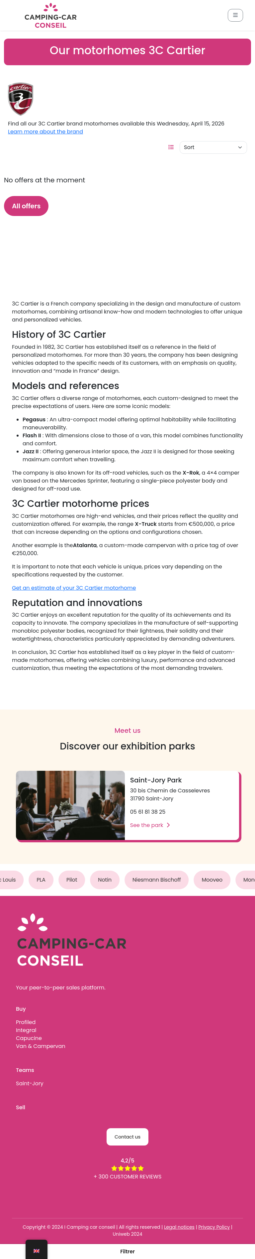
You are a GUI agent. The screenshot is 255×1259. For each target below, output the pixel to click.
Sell (20, 1107)
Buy (21, 1009)
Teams (25, 1070)
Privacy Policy (214, 1227)
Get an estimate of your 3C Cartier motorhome (74, 588)
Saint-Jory (29, 1083)
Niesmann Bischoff (160, 880)
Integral (26, 1030)
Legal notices (179, 1227)
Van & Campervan (40, 1046)
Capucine (29, 1038)
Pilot (75, 880)
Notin (108, 880)
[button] (127, 1251)
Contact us (127, 1137)
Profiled (26, 1022)
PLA (44, 880)
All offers (26, 206)
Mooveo (215, 880)
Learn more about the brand (45, 131)
